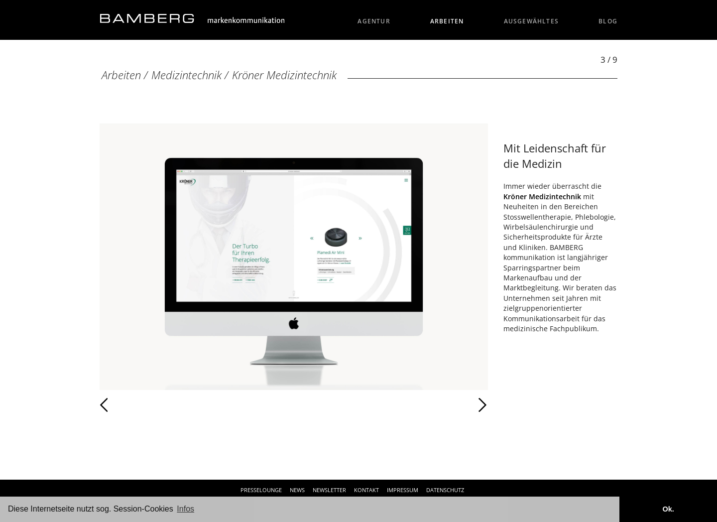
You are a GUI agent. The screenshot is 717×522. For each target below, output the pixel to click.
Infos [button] (185, 509)
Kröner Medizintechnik (284, 75)
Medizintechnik (186, 75)
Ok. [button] (668, 509)
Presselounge (261, 490)
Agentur (374, 21)
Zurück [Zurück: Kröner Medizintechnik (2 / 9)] (126, 404)
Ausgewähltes (531, 21)
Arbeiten (447, 21)
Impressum (402, 490)
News (297, 490)
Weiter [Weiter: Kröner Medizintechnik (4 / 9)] (391, 404)
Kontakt (366, 490)
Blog (607, 21)
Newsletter (329, 490)
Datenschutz (445, 490)
